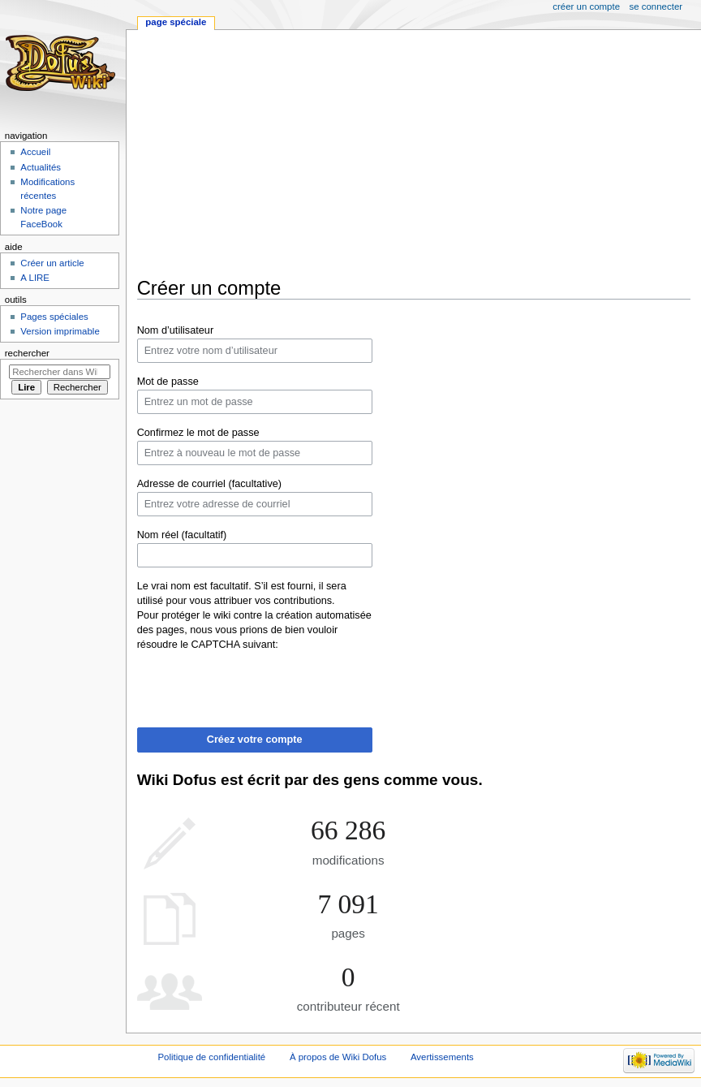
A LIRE (34, 278)
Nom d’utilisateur (175, 330)
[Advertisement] (419, 153)
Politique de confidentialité (211, 1057)
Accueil (35, 152)
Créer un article (52, 263)
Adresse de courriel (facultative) (209, 484)
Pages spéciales (54, 316)
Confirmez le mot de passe (198, 432)
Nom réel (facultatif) (182, 535)
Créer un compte (586, 6)
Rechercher (27, 353)
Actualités (40, 167)
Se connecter (656, 6)
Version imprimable (59, 331)
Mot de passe (168, 381)
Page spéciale (175, 22)
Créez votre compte (255, 739)
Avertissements (442, 1057)
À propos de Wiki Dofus (338, 1057)
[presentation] (260, 683)
